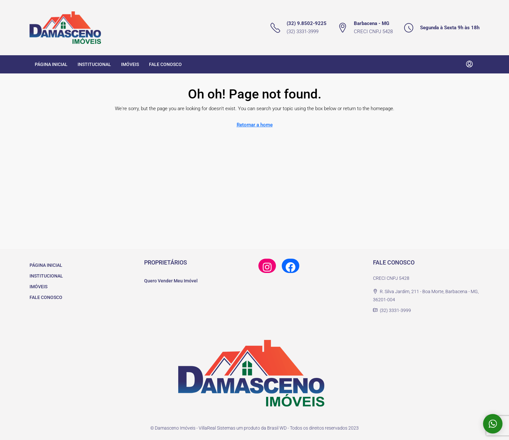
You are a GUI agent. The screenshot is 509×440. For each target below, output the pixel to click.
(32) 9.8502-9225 (307, 23)
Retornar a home (255, 125)
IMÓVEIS (130, 64)
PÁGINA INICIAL (51, 64)
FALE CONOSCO (165, 64)
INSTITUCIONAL (94, 64)
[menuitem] (469, 64)
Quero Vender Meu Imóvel (171, 280)
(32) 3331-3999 (302, 31)
